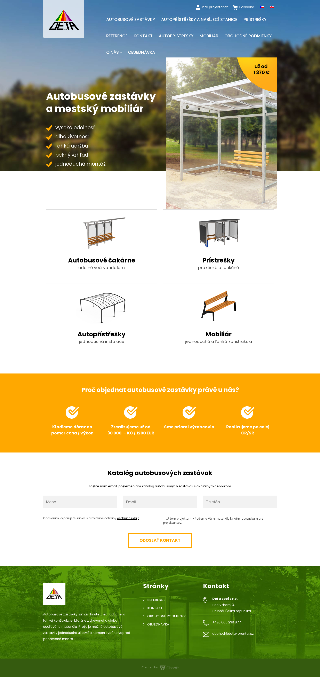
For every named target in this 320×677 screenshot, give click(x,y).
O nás (114, 52)
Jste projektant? (214, 7)
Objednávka (141, 52)
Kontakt (143, 36)
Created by (160, 667)
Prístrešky (254, 19)
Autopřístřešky (176, 36)
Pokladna (246, 7)
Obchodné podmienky (248, 36)
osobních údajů (128, 518)
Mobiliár (209, 36)
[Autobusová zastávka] (63, 19)
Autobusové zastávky (130, 19)
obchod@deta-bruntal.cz (233, 633)
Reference (117, 36)
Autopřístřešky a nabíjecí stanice (199, 19)
